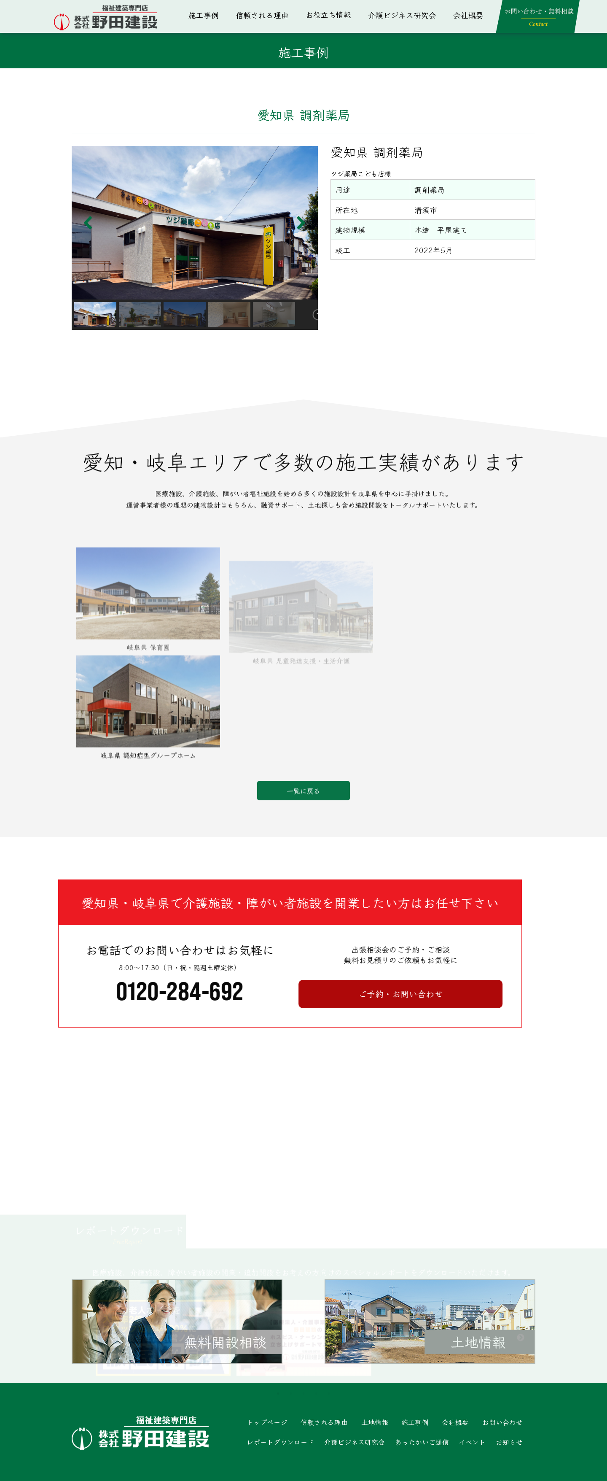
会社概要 (468, 14)
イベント (472, 1442)
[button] (88, 222)
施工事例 (203, 14)
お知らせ (509, 1442)
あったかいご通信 (422, 1442)
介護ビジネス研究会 (402, 14)
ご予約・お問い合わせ (105, 993)
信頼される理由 (262, 14)
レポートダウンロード (280, 1442)
